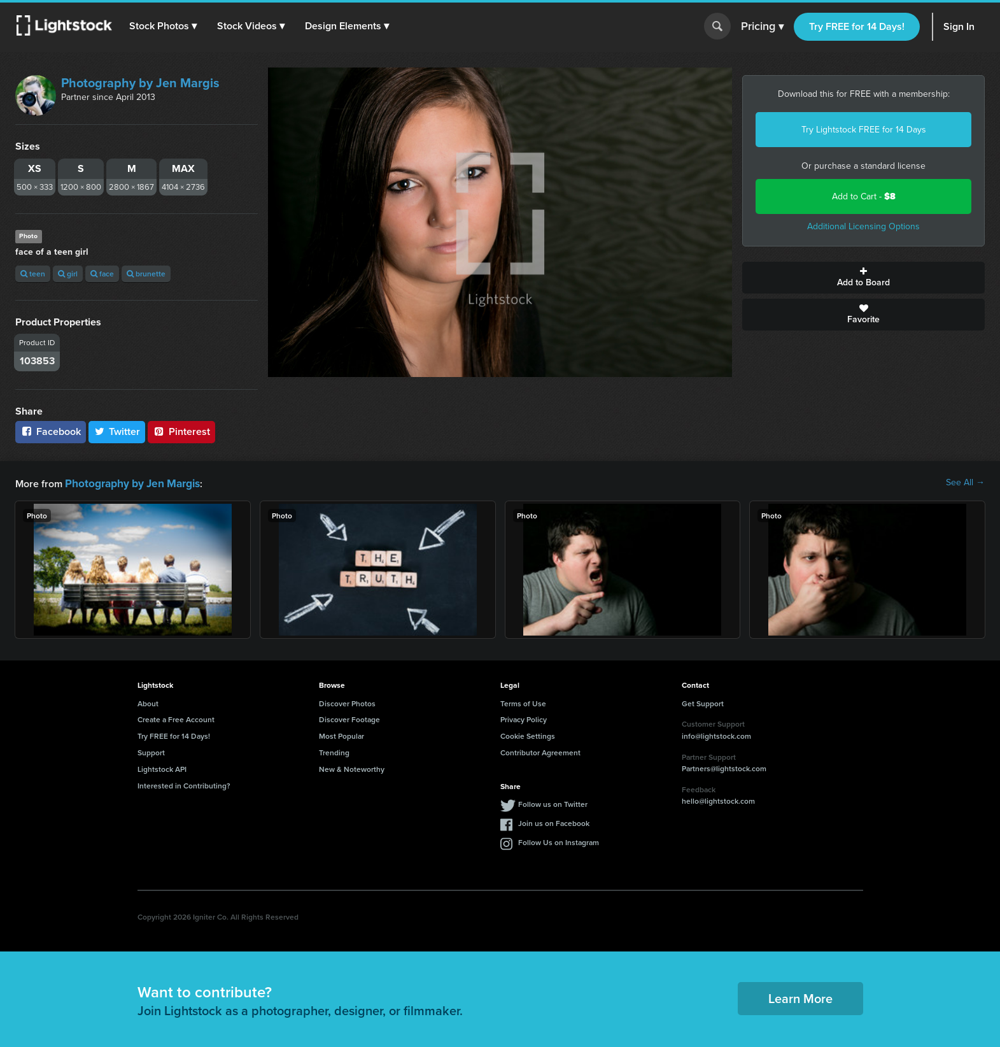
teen (32, 273)
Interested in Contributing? (183, 784)
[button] (165, 26)
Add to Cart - (864, 196)
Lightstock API (162, 767)
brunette (146, 273)
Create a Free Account (176, 718)
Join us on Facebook (553, 821)
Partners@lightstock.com (724, 767)
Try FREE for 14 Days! (857, 26)
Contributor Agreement (540, 751)
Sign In (959, 26)
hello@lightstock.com (718, 799)
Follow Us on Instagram (558, 841)
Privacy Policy (523, 718)
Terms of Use (523, 702)
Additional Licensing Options (863, 226)
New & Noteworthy (351, 767)
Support (151, 751)
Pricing (762, 27)
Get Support (703, 702)
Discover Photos (347, 702)
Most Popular (341, 734)
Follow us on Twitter (553, 802)
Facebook (50, 431)
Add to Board (863, 277)
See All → (965, 482)
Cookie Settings (527, 734)
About (147, 702)
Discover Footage (349, 718)
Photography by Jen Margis (140, 82)
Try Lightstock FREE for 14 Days (863, 129)
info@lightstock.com (716, 734)
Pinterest (181, 431)
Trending (334, 751)
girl (68, 273)
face (102, 273)
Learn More (800, 997)
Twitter (117, 431)
